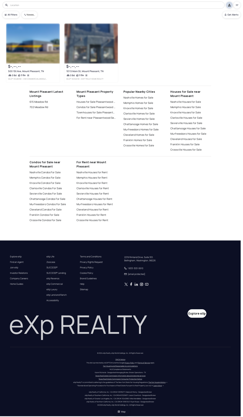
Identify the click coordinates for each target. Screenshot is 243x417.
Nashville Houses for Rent (92, 172)
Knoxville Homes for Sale (138, 108)
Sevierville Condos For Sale (46, 193)
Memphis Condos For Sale (45, 177)
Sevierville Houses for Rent (93, 193)
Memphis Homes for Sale (138, 103)
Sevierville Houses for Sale (186, 123)
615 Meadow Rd (39, 102)
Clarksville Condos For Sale (46, 188)
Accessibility (52, 300)
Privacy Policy (86, 267)
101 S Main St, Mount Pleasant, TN (85, 71)
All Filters (11, 14)
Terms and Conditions (90, 256)
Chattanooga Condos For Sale (47, 199)
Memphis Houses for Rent (92, 177)
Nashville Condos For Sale (45, 172)
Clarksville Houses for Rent (93, 188)
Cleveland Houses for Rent (92, 209)
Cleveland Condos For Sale (45, 209)
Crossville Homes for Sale (138, 145)
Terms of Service (144, 363)
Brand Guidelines (88, 278)
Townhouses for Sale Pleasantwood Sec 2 (96, 112)
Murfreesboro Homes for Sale (141, 129)
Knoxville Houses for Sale (185, 112)
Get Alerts (231, 14)
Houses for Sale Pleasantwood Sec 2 (96, 102)
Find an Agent (16, 262)
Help (82, 284)
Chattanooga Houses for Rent (94, 199)
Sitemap (84, 289)
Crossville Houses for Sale (186, 149)
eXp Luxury (51, 289)
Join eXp (14, 267)
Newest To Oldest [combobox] (31, 14)
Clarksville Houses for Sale (186, 117)
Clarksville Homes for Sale (139, 113)
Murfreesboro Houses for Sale (188, 133)
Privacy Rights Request (91, 262)
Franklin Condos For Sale (44, 215)
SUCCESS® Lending (56, 273)
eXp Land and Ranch (56, 295)
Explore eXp (16, 256)
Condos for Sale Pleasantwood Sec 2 (96, 107)
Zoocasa (50, 262)
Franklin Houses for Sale (185, 144)
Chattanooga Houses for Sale (188, 128)
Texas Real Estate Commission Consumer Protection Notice (120, 379)
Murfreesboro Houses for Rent (95, 204)
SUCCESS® (52, 267)
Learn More (157, 385)
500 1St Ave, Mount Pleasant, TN (26, 71)
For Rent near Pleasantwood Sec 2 (96, 117)
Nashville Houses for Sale (185, 102)
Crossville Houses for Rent (92, 220)
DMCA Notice (120, 359)
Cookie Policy (86, 273)
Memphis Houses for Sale (185, 107)
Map (122, 411)
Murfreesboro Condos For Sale (48, 204)
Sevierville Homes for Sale (139, 119)
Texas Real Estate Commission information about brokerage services (120, 376)
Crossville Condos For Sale (45, 220)
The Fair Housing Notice (157, 382)
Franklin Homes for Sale (137, 140)
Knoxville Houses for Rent (92, 183)
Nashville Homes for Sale (138, 97)
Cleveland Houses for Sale (186, 139)
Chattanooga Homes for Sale (140, 124)
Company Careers (19, 278)
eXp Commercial (54, 284)
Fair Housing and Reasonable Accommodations (120, 366)
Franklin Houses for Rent (91, 215)
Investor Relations (19, 273)
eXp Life (50, 256)
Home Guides (16, 284)
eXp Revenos (52, 278)
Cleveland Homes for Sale (138, 134)
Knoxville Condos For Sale (45, 183)
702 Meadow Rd (39, 107)
